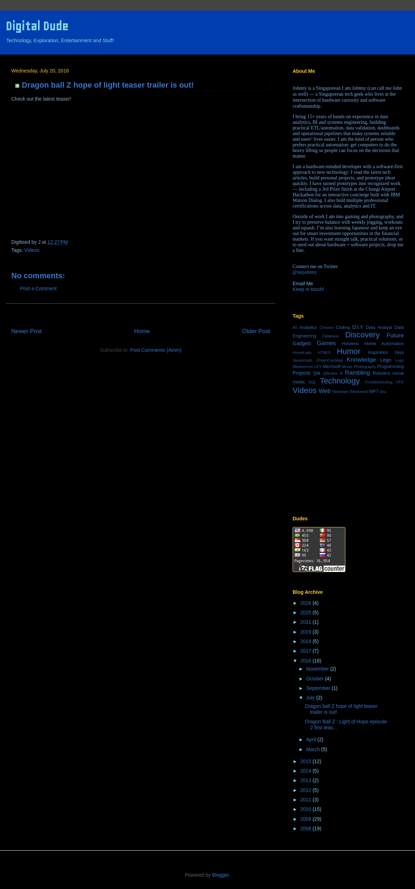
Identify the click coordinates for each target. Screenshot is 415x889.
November (318, 669)
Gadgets (302, 343)
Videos (31, 250)
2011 (306, 799)
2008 (306, 828)
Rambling (357, 372)
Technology (340, 380)
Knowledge (361, 359)
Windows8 (359, 391)
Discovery (362, 334)
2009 (306, 819)
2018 (306, 641)
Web (325, 391)
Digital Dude (37, 26)
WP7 (373, 391)
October (315, 678)
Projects (302, 373)
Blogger (220, 875)
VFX (400, 382)
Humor (348, 351)
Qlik (317, 373)
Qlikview (330, 373)
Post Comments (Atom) (155, 350)
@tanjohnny (305, 272)
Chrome (326, 327)
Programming (390, 366)
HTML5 (324, 352)
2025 (306, 612)
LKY (317, 366)
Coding (343, 327)
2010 (306, 809)
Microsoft (332, 366)
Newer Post (26, 331)
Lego (385, 360)
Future (395, 335)
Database (330, 336)
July (311, 697)
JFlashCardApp (329, 360)
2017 (306, 651)
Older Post (256, 331)
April (311, 739)
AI (295, 327)
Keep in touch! (308, 289)
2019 (306, 632)
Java (399, 352)
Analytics (308, 327)
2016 (306, 660)
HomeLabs (302, 352)
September (318, 688)
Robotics (381, 373)
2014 (306, 771)
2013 (306, 780)
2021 (306, 622)
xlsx (382, 391)
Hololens (350, 343)
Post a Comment (38, 288)
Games (326, 343)
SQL (312, 382)
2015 (306, 761)
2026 (306, 603)
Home (142, 331)
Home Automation (384, 343)
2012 (306, 790)
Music (347, 366)
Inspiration (378, 352)
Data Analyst (379, 327)
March (313, 749)
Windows (340, 391)
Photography (365, 366)
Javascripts (302, 360)
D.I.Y (357, 327)
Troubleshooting (378, 382)
